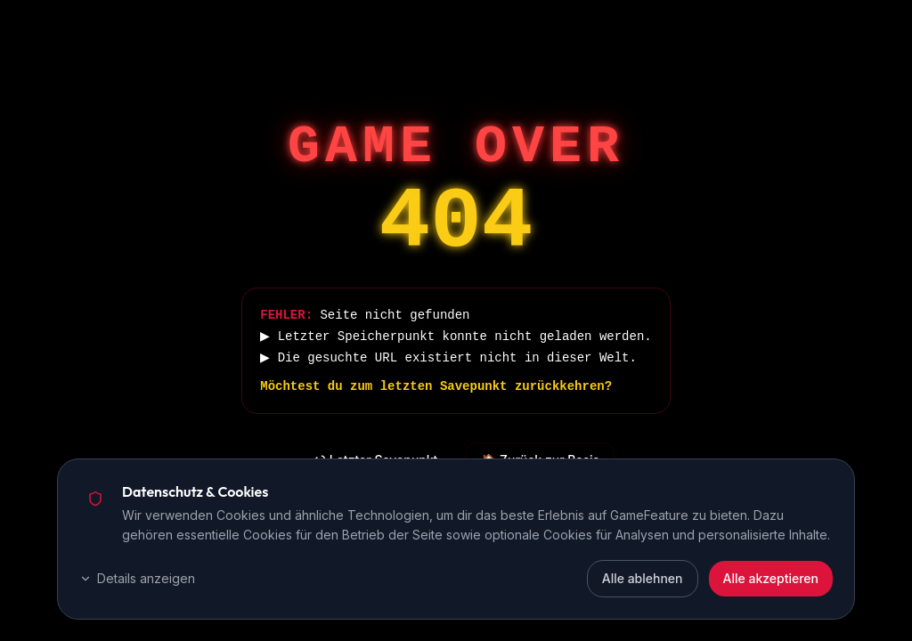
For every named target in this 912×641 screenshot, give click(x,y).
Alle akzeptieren (771, 578)
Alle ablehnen (642, 578)
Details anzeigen (137, 578)
